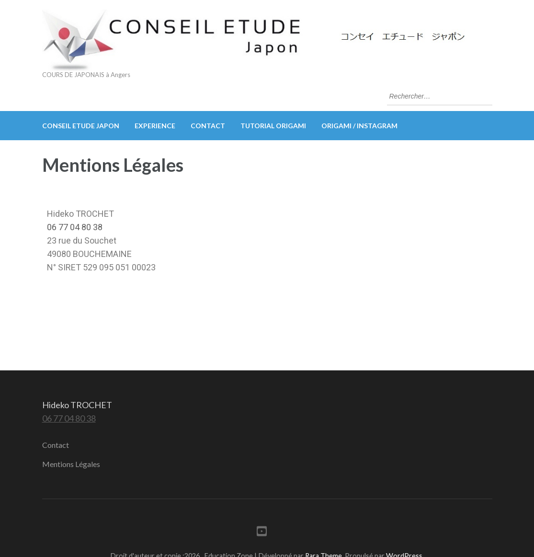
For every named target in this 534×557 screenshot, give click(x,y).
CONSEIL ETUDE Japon (80, 126)
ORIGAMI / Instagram (359, 126)
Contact (208, 126)
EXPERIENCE (155, 126)
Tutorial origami (273, 126)
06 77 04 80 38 (74, 227)
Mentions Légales (71, 463)
